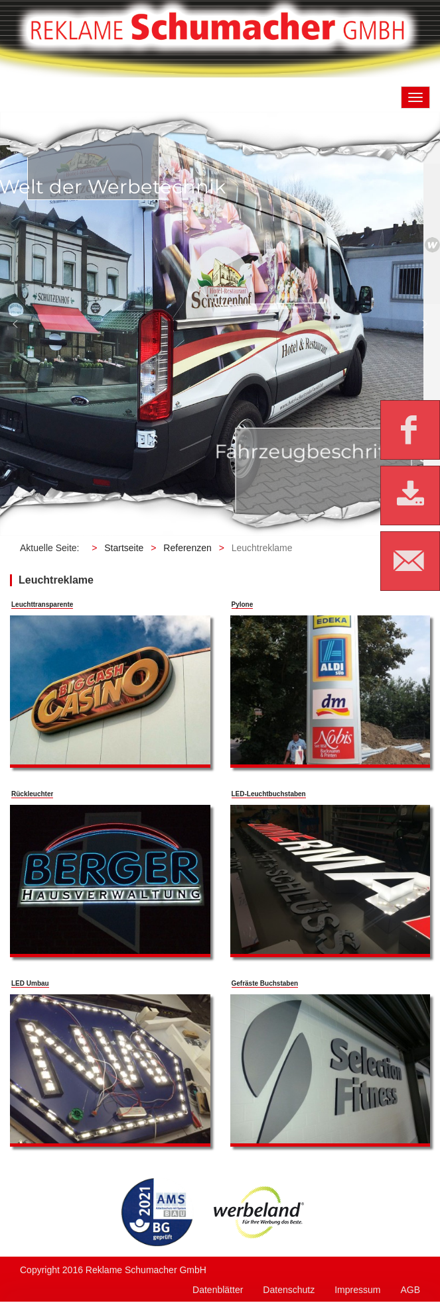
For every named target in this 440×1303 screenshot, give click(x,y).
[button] (15, 324)
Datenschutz (289, 1289)
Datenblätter (217, 1289)
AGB (410, 1289)
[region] (220, 324)
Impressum (357, 1289)
